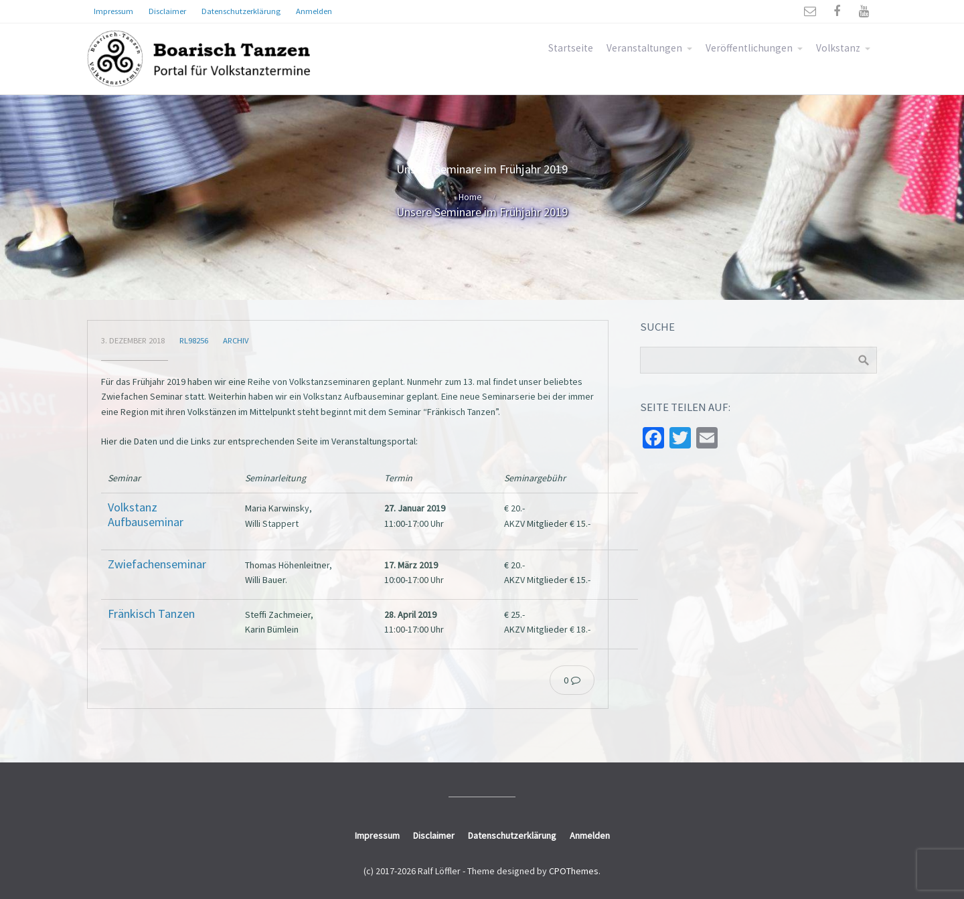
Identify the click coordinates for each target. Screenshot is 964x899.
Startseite (570, 48)
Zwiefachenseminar (157, 564)
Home (470, 197)
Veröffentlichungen (749, 48)
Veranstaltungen (644, 48)
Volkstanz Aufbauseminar (145, 514)
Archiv (235, 340)
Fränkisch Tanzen (151, 613)
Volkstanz (838, 48)
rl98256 (193, 340)
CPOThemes (573, 871)
